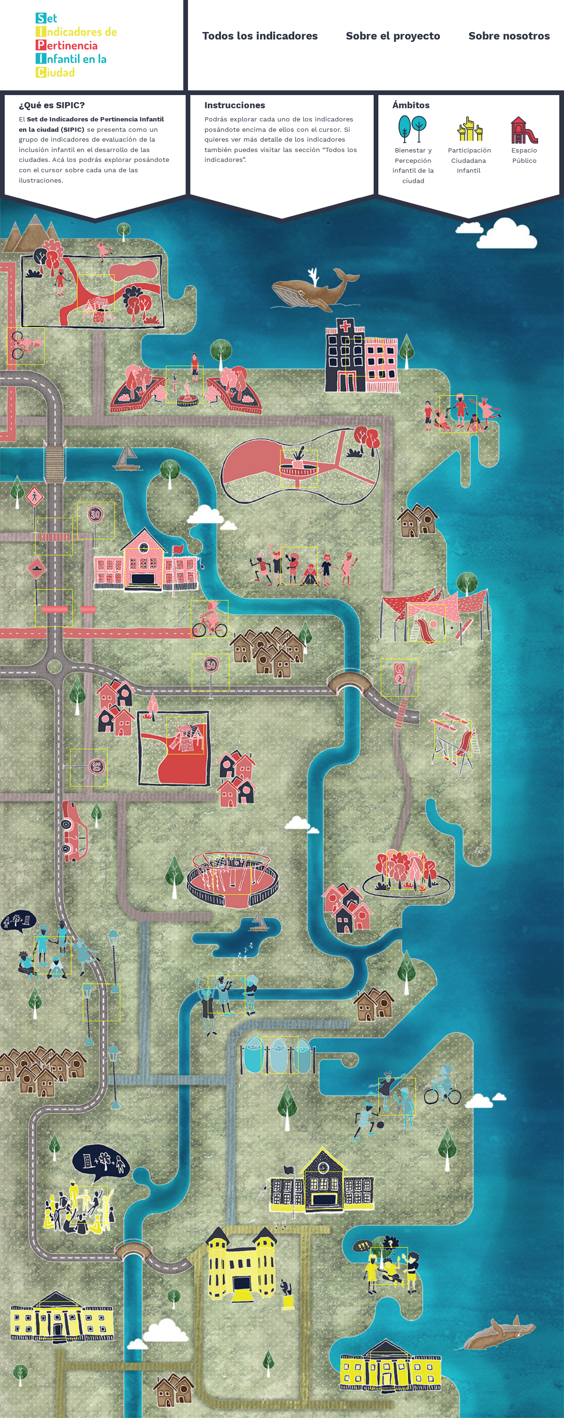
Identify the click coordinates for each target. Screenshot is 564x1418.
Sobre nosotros (509, 36)
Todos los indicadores (260, 36)
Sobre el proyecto (393, 36)
